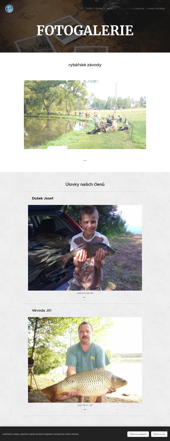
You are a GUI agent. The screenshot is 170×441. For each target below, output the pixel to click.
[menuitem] (90, 8)
